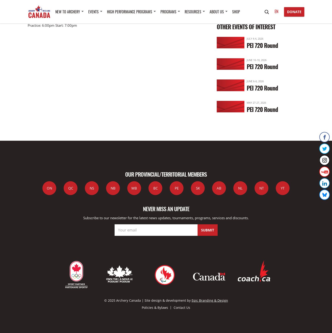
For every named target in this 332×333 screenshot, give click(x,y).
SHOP (236, 12)
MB (134, 188)
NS (92, 188)
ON (49, 188)
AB (219, 188)
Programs (168, 12)
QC (70, 188)
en (277, 11)
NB (113, 188)
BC (155, 188)
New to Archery (67, 12)
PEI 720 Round (262, 45)
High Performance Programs (129, 12)
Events (93, 12)
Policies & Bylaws (155, 307)
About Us (217, 12)
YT (283, 188)
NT (261, 188)
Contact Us (182, 307)
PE (177, 188)
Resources (193, 12)
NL (240, 188)
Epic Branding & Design (210, 300)
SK (198, 188)
